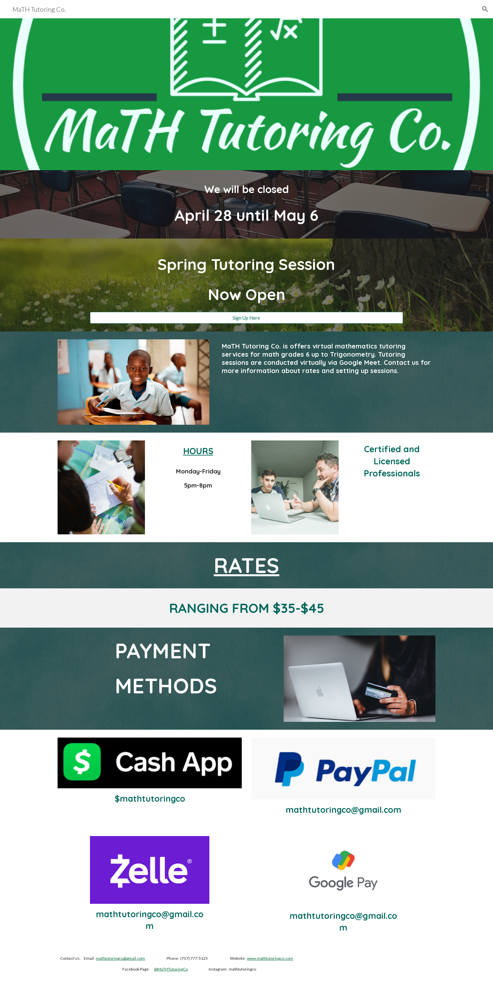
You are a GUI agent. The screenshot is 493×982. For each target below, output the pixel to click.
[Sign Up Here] (246, 317)
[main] (246, 204)
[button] (485, 9)
